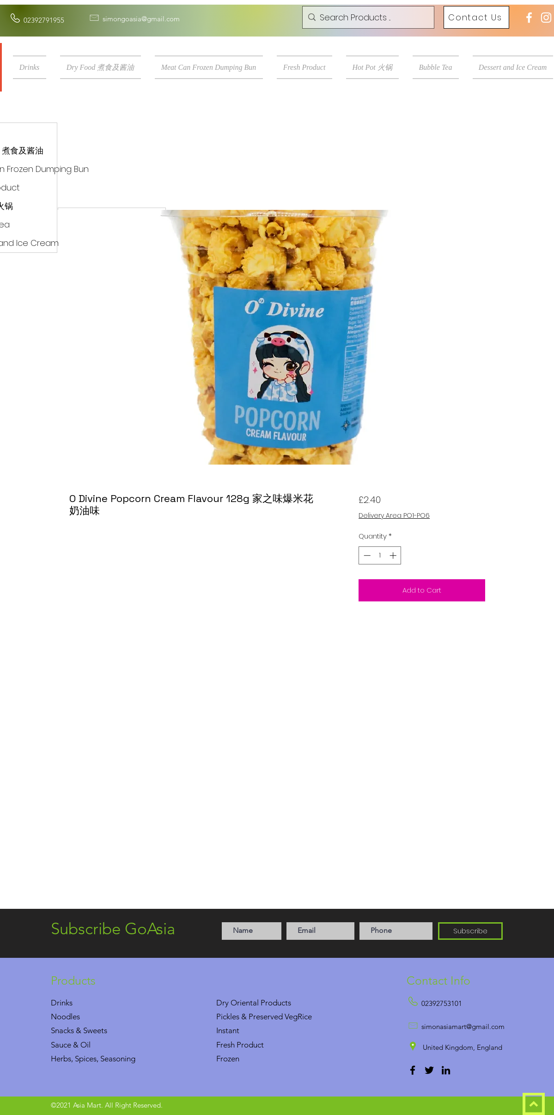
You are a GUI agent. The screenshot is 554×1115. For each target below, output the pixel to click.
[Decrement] (366, 555)
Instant (227, 1030)
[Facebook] (413, 1070)
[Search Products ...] (367, 17)
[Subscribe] (470, 931)
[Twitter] (429, 1070)
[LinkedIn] (446, 1070)
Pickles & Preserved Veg (257, 1016)
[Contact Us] (476, 17)
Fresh (225, 1044)
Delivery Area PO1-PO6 (394, 515)
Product (250, 1044)
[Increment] (394, 555)
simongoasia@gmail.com (141, 18)
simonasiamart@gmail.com (463, 1026)
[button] (33, 67)
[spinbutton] (380, 555)
